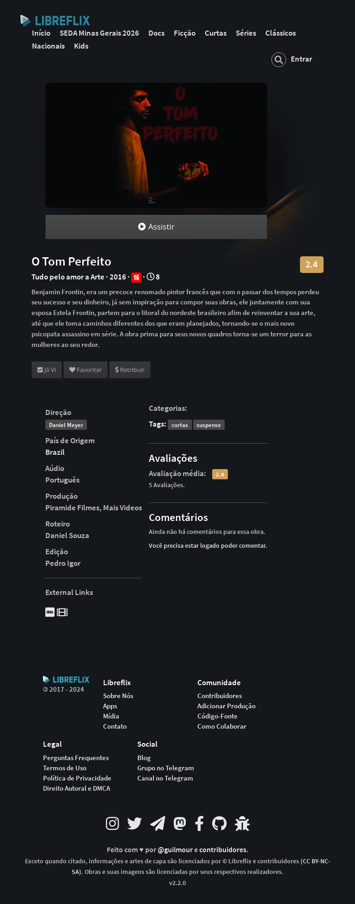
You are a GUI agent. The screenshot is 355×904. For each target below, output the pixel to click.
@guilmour (176, 849)
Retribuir (129, 369)
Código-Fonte (217, 716)
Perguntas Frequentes (76, 758)
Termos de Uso (64, 768)
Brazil (55, 452)
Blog (144, 758)
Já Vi (46, 369)
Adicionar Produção (226, 706)
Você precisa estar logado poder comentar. (208, 545)
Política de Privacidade (77, 778)
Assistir (156, 226)
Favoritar (85, 369)
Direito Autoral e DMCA (76, 788)
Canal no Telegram (165, 778)
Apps (110, 706)
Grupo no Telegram (165, 768)
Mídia (111, 716)
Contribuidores (219, 696)
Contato (115, 726)
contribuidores (222, 849)
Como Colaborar (221, 726)
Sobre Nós (118, 696)
